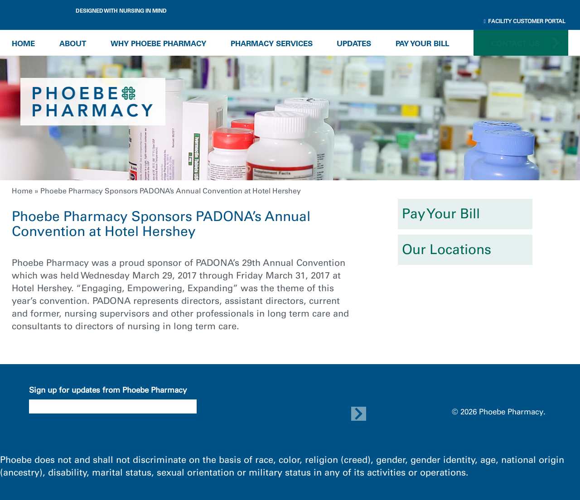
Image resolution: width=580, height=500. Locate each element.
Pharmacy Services (272, 43)
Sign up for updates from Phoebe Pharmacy (108, 389)
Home (23, 43)
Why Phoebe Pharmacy (158, 43)
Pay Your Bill (422, 43)
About (72, 43)
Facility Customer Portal (525, 21)
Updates (354, 43)
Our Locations (446, 249)
